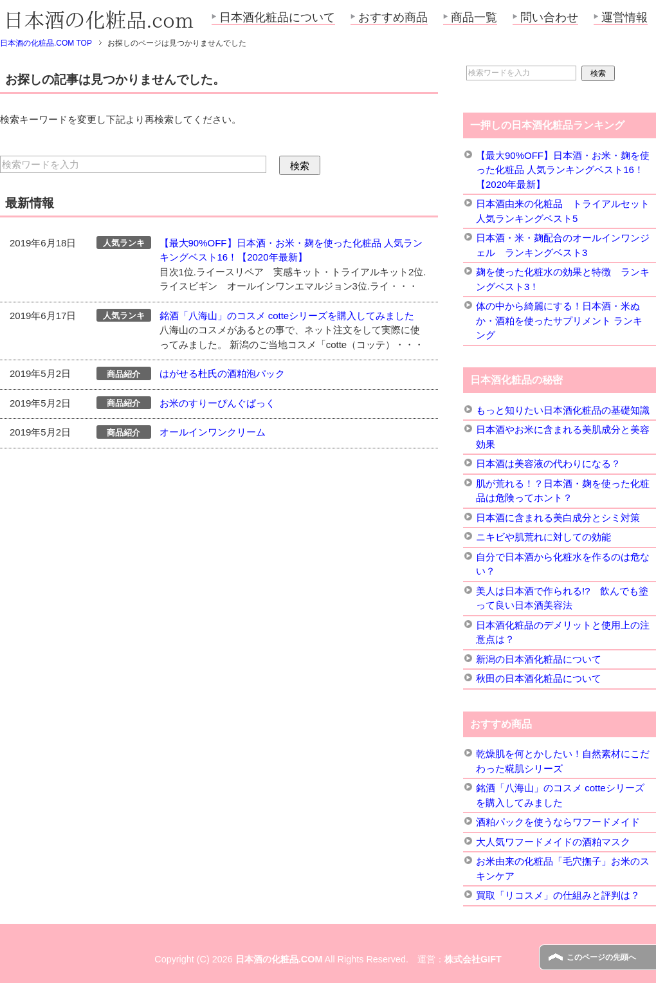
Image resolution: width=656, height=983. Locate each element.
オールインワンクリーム (212, 432)
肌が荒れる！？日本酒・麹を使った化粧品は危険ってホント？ (563, 491)
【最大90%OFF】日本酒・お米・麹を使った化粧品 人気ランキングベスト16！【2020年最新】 (563, 170)
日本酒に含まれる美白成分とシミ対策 (558, 517)
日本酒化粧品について (277, 17)
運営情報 (624, 17)
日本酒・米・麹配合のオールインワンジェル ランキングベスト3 (563, 245)
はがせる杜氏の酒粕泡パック (222, 373)
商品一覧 (474, 17)
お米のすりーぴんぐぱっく (217, 403)
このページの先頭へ (601, 957)
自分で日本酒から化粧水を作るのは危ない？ (563, 564)
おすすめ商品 (393, 17)
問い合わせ (549, 17)
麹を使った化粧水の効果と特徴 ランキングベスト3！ (563, 279)
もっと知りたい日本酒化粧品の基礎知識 (563, 410)
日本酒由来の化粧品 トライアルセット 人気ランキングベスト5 (563, 211)
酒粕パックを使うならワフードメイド (558, 821)
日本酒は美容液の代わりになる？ (548, 463)
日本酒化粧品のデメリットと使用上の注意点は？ (563, 632)
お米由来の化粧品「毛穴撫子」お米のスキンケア (563, 868)
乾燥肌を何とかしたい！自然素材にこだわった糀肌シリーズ (563, 761)
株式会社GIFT (473, 959)
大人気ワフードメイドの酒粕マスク (553, 841)
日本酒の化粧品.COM (279, 959)
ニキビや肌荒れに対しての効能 (543, 536)
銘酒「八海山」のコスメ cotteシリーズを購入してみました (287, 315)
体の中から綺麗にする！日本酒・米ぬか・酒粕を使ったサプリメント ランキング (559, 320)
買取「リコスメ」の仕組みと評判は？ (558, 895)
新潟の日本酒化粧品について (538, 659)
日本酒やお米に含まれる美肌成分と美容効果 (563, 437)
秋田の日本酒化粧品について (538, 678)
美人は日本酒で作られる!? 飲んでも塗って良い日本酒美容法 (562, 598)
